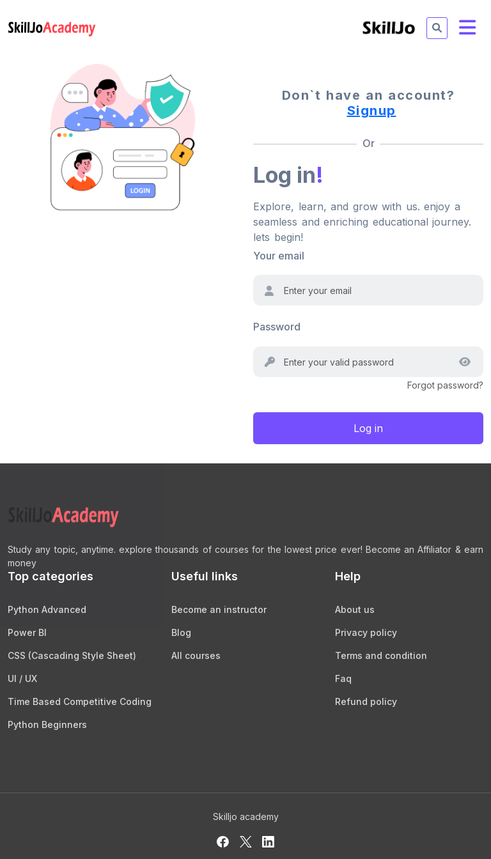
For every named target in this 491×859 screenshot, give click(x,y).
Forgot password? (445, 385)
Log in (368, 428)
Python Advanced (47, 609)
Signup (371, 110)
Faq (343, 678)
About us (355, 609)
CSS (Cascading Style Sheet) (72, 655)
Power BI (27, 632)
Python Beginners (47, 724)
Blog (181, 632)
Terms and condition (381, 655)
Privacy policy (366, 632)
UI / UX (22, 678)
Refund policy (366, 701)
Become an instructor (219, 609)
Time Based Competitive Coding (80, 701)
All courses (196, 655)
